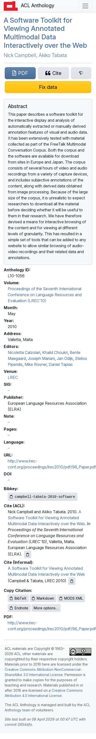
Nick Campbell (20, 55)
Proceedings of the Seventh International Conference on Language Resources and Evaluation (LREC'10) (45, 294)
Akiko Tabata (53, 55)
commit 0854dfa (18, 724)
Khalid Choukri (55, 352)
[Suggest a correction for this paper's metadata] (48, 87)
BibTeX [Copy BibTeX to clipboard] (18, 598)
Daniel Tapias (61, 364)
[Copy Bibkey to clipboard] (42, 497)
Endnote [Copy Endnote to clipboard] (19, 608)
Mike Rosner (36, 364)
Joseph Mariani (41, 358)
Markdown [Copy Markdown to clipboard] (43, 598)
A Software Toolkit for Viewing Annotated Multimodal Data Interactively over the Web (45, 33)
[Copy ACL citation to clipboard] (27, 554)
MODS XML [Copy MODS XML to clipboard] (71, 598)
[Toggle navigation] (85, 6)
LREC (13, 377)
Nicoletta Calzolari (24, 352)
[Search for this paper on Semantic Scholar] (81, 73)
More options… (46, 608)
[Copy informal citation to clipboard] (71, 581)
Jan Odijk (65, 358)
